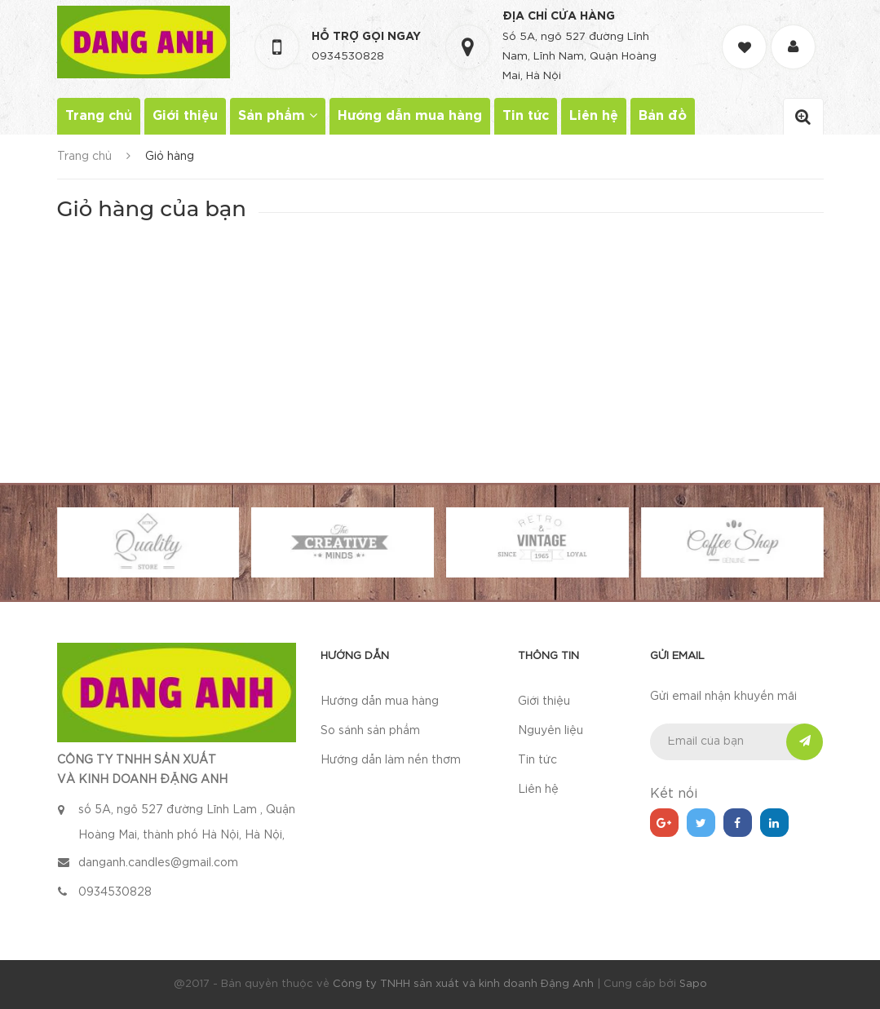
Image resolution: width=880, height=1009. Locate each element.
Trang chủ (98, 116)
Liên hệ (593, 116)
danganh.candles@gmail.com (158, 863)
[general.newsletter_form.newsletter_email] (737, 742)
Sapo (693, 984)
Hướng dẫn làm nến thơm (391, 760)
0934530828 (348, 56)
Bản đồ (663, 116)
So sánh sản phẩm (370, 731)
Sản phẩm (277, 115)
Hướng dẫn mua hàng (410, 116)
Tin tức (525, 116)
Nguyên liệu (550, 731)
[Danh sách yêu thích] (746, 32)
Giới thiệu (185, 116)
